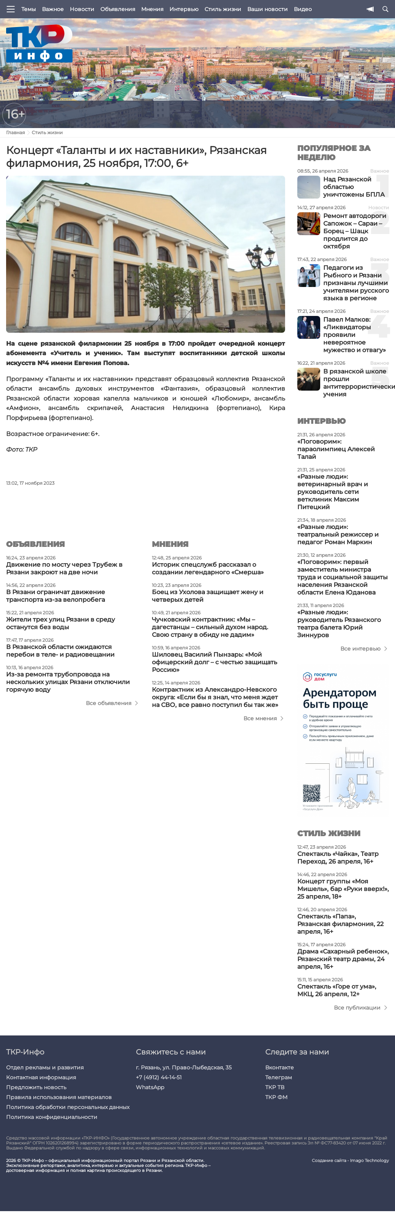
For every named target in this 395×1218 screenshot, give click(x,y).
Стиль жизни (223, 9)
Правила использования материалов (59, 1097)
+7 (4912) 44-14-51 (159, 1077)
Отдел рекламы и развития (45, 1067)
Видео (303, 9)
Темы (28, 9)
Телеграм (278, 1077)
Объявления (117, 9)
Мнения (152, 9)
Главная (15, 132)
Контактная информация (41, 1077)
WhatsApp (150, 1087)
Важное (53, 9)
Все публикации (357, 1007)
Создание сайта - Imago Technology (350, 1160)
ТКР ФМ (276, 1097)
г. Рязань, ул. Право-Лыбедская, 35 (184, 1067)
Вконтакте (279, 1067)
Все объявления (108, 703)
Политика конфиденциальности (51, 1117)
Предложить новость (36, 1087)
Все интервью (360, 648)
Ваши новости (267, 9)
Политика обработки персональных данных (67, 1107)
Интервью (183, 9)
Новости (82, 9)
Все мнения (260, 718)
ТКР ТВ (274, 1087)
